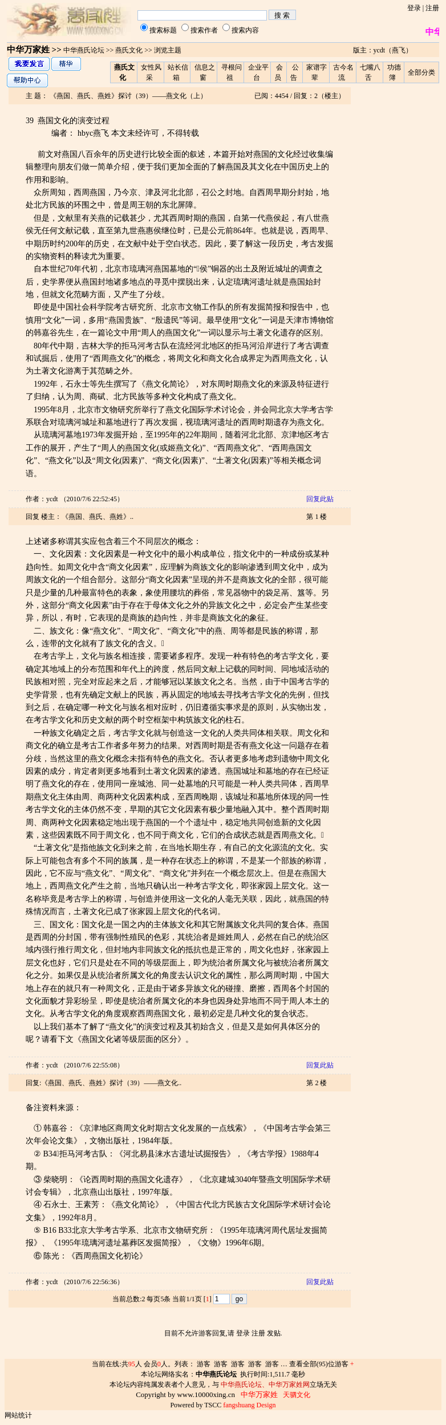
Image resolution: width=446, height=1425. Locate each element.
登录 (414, 8)
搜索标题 (163, 30)
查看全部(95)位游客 (321, 1364)
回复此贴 (320, 499)
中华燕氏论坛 (83, 50)
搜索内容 (245, 30)
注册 (432, 8)
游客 (203, 1364)
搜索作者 (204, 30)
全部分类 (421, 72)
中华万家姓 (28, 49)
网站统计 (18, 1415)
